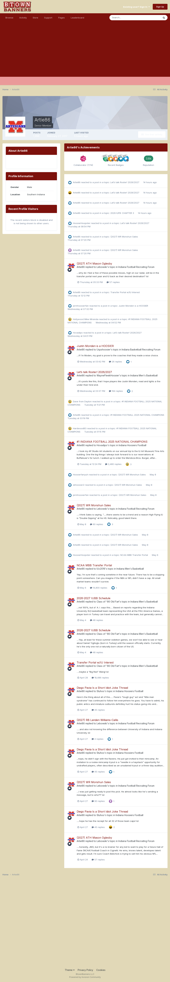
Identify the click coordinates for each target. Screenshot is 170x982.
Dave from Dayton (82, 401)
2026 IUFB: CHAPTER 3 (122, 213)
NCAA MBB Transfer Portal (134, 555)
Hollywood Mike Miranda (85, 319)
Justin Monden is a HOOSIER (133, 305)
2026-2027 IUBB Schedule (93, 598)
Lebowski (102, 267)
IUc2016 (101, 568)
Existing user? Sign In (136, 6)
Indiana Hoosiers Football (132, 445)
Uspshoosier (103, 349)
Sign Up (160, 6)
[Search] (124, 17)
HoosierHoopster (81, 223)
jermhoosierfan (81, 305)
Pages (61, 17)
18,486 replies (100, 677)
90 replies (96, 524)
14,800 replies (98, 587)
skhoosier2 (78, 485)
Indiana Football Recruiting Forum (136, 267)
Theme (70, 970)
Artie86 (76, 182)
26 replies (115, 361)
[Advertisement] (85, 53)
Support (48, 17)
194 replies (116, 391)
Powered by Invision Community (85, 977)
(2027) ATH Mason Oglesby (94, 263)
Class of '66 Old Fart (108, 601)
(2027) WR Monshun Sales (124, 236)
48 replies (96, 620)
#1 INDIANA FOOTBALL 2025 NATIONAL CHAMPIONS (137, 415)
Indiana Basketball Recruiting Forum (141, 349)
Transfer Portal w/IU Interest (125, 292)
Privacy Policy (85, 970)
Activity (23, 17)
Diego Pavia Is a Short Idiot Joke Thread (102, 687)
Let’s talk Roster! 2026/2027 (125, 182)
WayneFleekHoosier (108, 375)
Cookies (100, 970)
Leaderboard (77, 17)
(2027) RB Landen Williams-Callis (97, 720)
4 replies (97, 739)
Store (35, 17)
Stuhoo (100, 691)
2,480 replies (113, 464)
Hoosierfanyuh (80, 474)
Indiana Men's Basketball (144, 375)
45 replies (98, 710)
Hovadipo (78, 332)
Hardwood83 (79, 428)
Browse (9, 17)
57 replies (113, 282)
